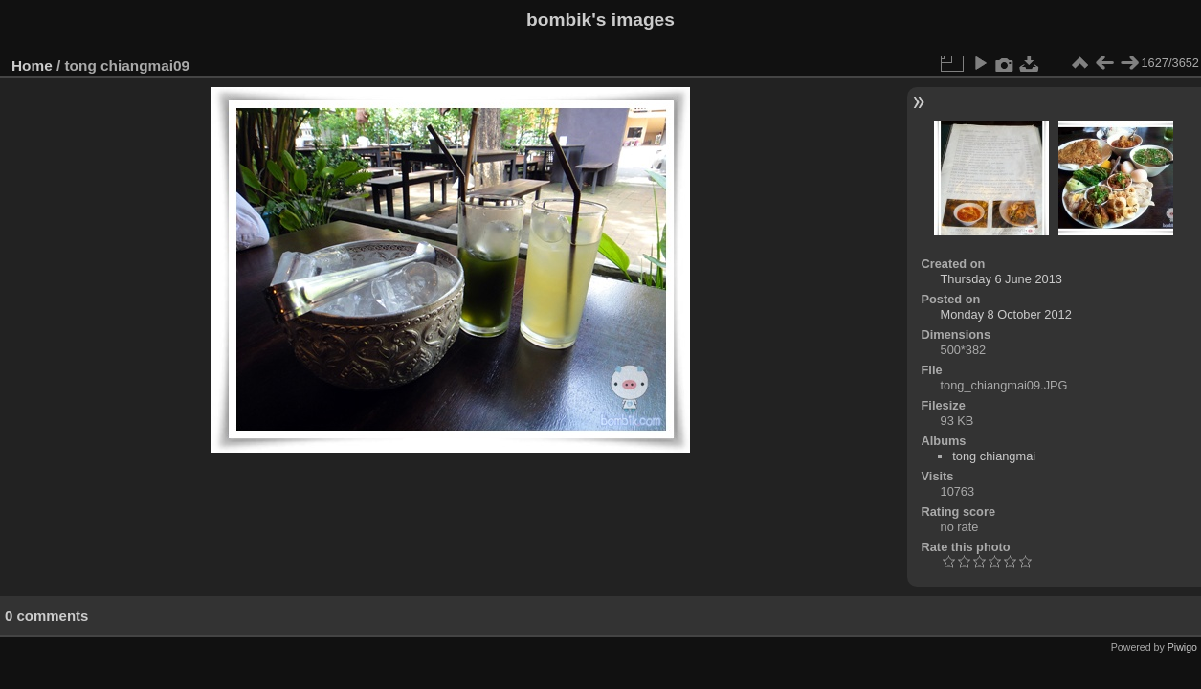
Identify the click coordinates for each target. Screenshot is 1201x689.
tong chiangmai (993, 456)
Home (32, 65)
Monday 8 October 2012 (1006, 314)
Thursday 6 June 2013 (1001, 279)
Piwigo (1182, 647)
